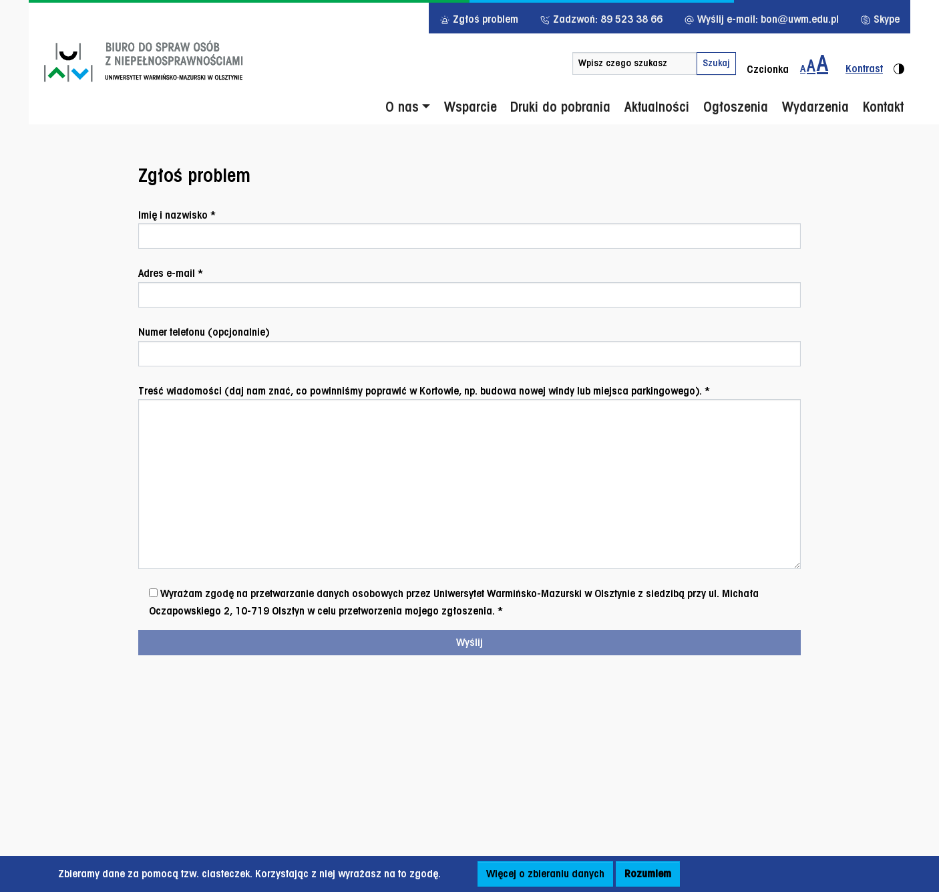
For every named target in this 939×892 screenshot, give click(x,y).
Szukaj (716, 63)
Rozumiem (647, 873)
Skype (880, 19)
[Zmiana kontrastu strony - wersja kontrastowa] (869, 63)
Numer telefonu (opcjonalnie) (469, 346)
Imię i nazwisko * (469, 229)
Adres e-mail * (469, 287)
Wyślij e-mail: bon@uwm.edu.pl (761, 19)
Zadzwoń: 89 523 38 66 (601, 19)
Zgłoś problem (478, 19)
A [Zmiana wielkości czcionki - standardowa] (802, 68)
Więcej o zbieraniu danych (545, 873)
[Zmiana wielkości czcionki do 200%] (822, 63)
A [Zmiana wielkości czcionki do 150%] (811, 65)
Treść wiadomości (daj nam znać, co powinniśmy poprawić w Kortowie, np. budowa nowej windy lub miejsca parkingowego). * (469, 477)
